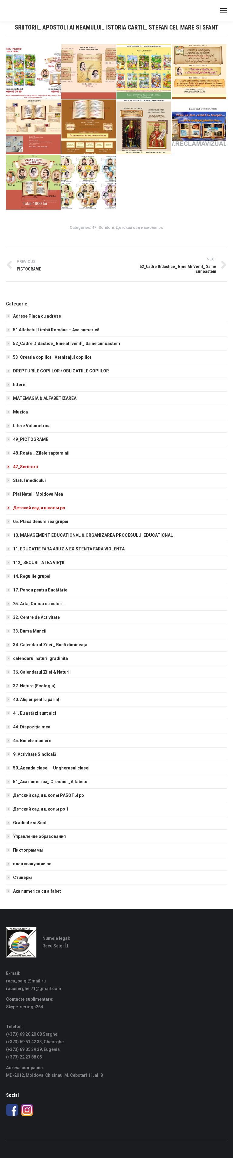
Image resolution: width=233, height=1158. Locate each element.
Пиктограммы (28, 850)
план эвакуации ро (32, 863)
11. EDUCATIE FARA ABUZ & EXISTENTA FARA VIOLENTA (69, 548)
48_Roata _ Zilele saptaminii (41, 453)
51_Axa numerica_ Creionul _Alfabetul (51, 781)
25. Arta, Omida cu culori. (38, 603)
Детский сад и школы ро (139, 227)
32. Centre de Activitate (36, 617)
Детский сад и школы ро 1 (41, 809)
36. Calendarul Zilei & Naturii (42, 672)
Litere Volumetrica (32, 425)
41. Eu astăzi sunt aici (34, 713)
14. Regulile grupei (31, 576)
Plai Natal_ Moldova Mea (38, 494)
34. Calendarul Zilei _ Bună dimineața (50, 644)
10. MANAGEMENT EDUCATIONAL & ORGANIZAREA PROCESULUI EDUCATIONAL (93, 535)
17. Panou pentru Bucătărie (40, 590)
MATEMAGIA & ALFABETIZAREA (44, 398)
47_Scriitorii (103, 227)
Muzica (20, 412)
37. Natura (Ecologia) (34, 685)
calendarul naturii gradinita (40, 658)
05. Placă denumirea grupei (40, 521)
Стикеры (22, 877)
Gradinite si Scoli (30, 822)
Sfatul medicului (29, 480)
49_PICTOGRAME (30, 439)
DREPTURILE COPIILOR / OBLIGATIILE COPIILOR (61, 370)
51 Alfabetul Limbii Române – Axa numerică (56, 329)
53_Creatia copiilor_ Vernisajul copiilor (52, 357)
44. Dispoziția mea (31, 726)
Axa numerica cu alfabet (37, 891)
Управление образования (39, 836)
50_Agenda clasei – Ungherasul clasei (51, 768)
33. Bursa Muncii (29, 631)
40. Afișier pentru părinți (37, 699)
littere (19, 384)
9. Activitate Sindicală (34, 754)
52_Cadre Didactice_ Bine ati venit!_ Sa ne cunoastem (66, 343)
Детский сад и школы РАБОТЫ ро (48, 795)
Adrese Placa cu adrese (37, 316)
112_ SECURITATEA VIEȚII (38, 562)
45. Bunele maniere (32, 740)
